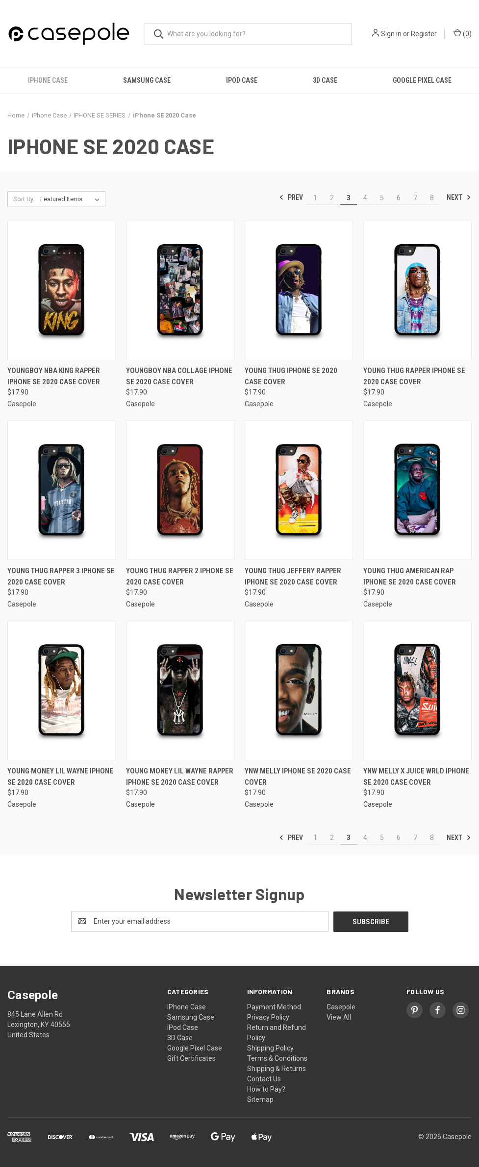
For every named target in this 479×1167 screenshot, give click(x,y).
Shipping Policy (270, 1047)
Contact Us (264, 1078)
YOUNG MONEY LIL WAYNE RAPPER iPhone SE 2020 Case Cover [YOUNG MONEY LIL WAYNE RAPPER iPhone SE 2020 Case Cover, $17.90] (179, 777)
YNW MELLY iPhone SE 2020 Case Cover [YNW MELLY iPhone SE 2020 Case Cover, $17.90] (298, 777)
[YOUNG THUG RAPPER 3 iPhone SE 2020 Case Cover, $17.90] (61, 490)
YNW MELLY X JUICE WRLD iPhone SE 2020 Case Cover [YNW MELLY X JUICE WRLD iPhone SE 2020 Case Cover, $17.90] (416, 777)
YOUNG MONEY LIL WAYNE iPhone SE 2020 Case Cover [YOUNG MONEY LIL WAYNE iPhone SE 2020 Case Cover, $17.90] (60, 777)
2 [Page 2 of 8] (332, 198)
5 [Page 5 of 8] (382, 198)
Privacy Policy (268, 1017)
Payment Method (274, 1006)
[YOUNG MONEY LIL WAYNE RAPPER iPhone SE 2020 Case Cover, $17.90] (180, 690)
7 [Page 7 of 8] (415, 198)
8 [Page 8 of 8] (432, 198)
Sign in (391, 34)
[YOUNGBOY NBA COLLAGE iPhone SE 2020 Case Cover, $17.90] (180, 290)
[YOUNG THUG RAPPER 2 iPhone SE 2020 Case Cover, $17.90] (180, 490)
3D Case (325, 80)
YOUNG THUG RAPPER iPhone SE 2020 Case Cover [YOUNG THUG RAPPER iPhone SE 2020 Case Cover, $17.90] (414, 376)
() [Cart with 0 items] (463, 33)
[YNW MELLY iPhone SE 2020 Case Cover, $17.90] (299, 690)
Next (459, 197)
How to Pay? (266, 1089)
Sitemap (260, 1099)
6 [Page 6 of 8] (399, 198)
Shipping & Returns (276, 1068)
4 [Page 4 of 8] (365, 198)
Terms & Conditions (277, 1058)
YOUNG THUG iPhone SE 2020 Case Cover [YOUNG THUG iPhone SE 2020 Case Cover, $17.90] (291, 376)
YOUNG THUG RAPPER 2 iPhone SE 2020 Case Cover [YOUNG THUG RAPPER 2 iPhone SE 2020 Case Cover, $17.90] (179, 576)
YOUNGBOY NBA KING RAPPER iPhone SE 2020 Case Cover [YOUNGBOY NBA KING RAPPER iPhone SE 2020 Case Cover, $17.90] (53, 376)
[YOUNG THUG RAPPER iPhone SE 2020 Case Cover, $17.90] (417, 290)
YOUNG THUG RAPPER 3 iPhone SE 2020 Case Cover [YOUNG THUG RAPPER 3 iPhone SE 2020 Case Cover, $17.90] (61, 576)
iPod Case (241, 80)
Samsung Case (147, 80)
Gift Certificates (191, 1058)
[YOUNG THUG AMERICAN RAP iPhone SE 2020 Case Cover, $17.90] (417, 490)
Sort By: (24, 199)
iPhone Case (48, 80)
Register (424, 34)
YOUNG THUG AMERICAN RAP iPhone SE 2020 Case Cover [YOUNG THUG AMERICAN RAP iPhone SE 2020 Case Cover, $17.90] (409, 576)
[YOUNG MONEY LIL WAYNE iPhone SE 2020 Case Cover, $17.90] (61, 690)
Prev (291, 197)
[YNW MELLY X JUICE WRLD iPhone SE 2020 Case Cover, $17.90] (417, 690)
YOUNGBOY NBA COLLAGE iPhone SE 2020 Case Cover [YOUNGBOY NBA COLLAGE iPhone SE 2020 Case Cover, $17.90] (179, 376)
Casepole (341, 1006)
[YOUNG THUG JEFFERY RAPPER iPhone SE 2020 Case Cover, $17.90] (299, 490)
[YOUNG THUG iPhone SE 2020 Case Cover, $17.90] (299, 290)
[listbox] (72, 199)
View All (339, 1017)
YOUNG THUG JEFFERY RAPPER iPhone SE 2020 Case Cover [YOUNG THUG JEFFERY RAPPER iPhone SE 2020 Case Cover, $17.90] (293, 576)
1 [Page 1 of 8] (315, 198)
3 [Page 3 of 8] (349, 198)
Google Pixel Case (422, 80)
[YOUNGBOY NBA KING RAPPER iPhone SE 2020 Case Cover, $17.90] (61, 290)
